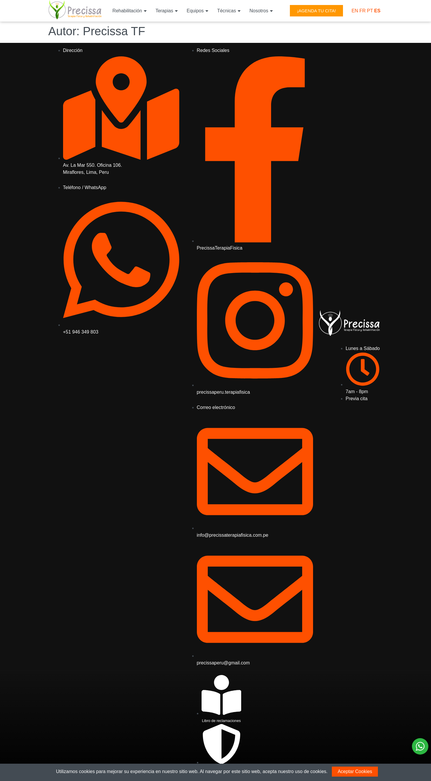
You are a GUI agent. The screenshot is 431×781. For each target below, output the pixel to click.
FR (362, 10)
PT (370, 10)
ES (377, 10)
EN (354, 10)
